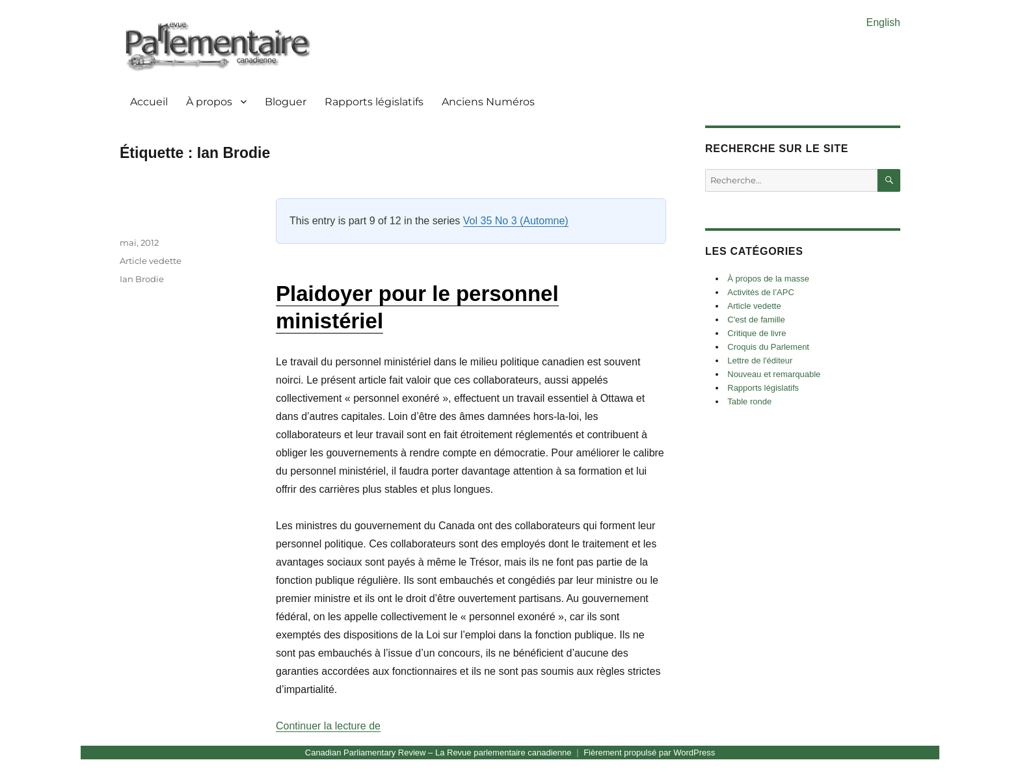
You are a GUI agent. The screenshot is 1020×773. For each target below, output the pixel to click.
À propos (209, 102)
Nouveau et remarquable (773, 374)
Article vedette (150, 260)
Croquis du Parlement (768, 347)
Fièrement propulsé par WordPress (649, 752)
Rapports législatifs (374, 102)
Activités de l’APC (760, 292)
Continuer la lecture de (328, 725)
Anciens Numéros (488, 102)
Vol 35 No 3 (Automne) (516, 220)
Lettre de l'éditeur (759, 360)
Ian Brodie (142, 279)
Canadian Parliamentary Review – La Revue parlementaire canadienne (438, 752)
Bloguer (285, 102)
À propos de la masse (768, 278)
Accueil (149, 102)
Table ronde (749, 401)
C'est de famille (756, 319)
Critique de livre (756, 333)
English (883, 22)
